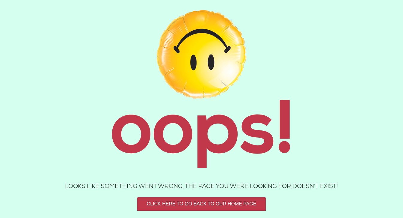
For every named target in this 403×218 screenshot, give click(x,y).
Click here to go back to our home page (201, 203)
